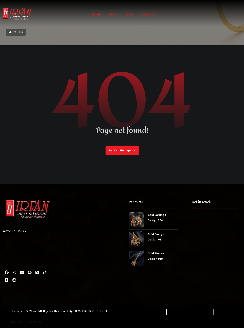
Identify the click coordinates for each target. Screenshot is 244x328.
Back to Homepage (122, 150)
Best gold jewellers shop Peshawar (26, 322)
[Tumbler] (6, 280)
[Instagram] (14, 272)
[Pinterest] (29, 272)
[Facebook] (6, 272)
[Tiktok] (45, 272)
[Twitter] (37, 272)
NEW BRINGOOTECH (90, 311)
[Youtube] (22, 272)
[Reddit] (14, 280)
